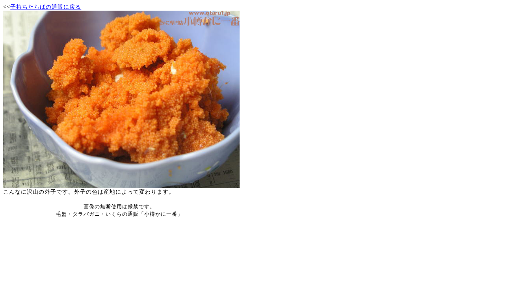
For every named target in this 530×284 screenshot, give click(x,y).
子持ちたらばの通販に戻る (45, 7)
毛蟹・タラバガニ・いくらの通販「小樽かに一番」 (119, 214)
